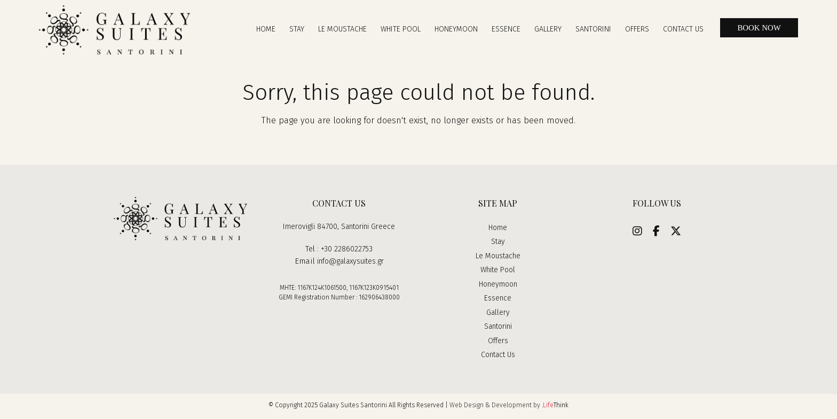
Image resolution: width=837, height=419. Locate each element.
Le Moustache (498, 258)
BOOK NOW (756, 29)
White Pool (498, 273)
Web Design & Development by (508, 408)
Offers (498, 343)
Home (498, 230)
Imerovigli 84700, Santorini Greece (339, 229)
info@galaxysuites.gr (350, 263)
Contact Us (498, 357)
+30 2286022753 (346, 252)
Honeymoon (498, 286)
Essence (498, 301)
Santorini (498, 329)
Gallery (497, 315)
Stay (498, 244)
